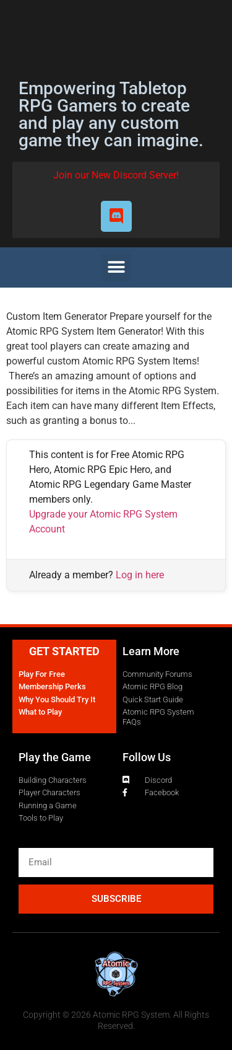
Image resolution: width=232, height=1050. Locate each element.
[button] (116, 267)
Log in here (140, 575)
